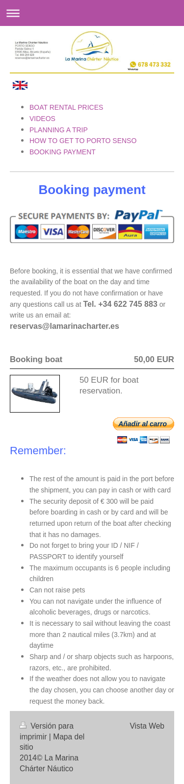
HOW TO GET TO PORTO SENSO (82, 141)
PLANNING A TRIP (58, 130)
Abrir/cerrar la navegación (92, 13)
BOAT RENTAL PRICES (67, 107)
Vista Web (147, 726)
